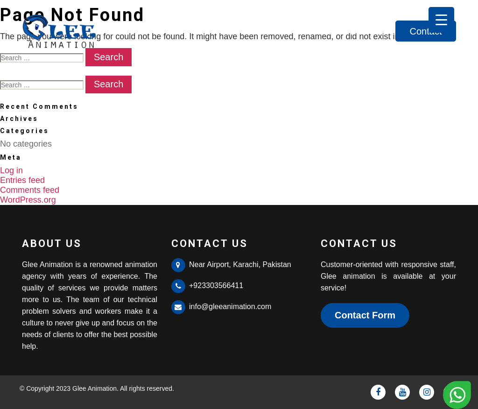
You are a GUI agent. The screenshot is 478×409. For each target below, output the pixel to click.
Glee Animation (94, 388)
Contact (426, 31)
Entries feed (22, 180)
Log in (11, 170)
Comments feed (29, 190)
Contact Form (365, 315)
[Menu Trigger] (441, 20)
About (319, 31)
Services (368, 31)
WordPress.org (28, 199)
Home (276, 31)
